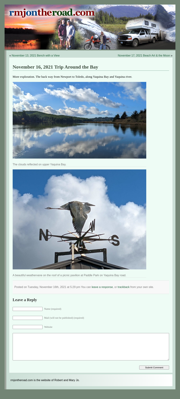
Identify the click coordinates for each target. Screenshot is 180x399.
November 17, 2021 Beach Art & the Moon (144, 55)
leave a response (102, 287)
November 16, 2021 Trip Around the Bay (55, 67)
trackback (124, 287)
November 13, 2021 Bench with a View (35, 55)
